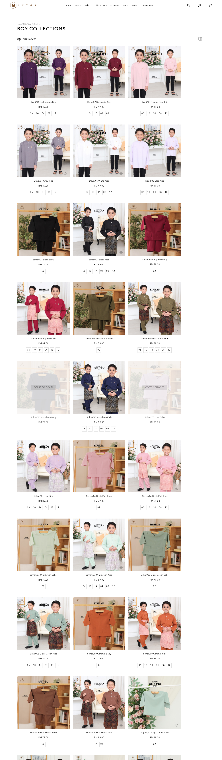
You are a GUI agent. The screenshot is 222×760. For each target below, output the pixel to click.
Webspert (111, 754)
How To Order (103, 738)
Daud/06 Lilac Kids (87, 164)
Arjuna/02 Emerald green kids (87, 586)
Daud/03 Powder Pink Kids (135, 93)
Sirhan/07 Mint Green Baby (135, 375)
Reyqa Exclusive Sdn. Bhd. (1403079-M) (49, 754)
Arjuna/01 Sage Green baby (134, 515)
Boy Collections (34, 24)
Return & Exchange (105, 728)
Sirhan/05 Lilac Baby (134, 304)
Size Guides (101, 733)
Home (19, 24)
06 (27, 105)
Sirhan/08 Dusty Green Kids (87, 445)
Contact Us (101, 742)
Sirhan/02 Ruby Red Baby (39, 234)
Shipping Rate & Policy (107, 718)
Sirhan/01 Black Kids (182, 164)
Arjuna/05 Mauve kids (182, 656)
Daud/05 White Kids (39, 164)
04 (39, 105)
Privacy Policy (67, 733)
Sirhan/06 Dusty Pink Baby (39, 375)
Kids (25, 24)
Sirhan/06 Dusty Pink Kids (87, 375)
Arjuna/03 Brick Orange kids (182, 586)
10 (33, 105)
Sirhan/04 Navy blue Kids (87, 304)
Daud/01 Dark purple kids (39, 93)
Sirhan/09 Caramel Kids (182, 445)
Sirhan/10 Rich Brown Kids (87, 515)
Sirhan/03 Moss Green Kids (182, 234)
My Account (67, 718)
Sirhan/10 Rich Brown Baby (39, 515)
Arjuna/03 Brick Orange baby (134, 586)
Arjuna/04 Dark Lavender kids (87, 656)
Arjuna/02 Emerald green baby (39, 586)
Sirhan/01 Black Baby (135, 164)
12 (50, 105)
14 (179, 175)
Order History (68, 723)
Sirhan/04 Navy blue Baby (39, 304)
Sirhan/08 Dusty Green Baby (39, 445)
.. (122, 681)
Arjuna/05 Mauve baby (135, 656)
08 (45, 105)
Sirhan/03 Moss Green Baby (134, 234)
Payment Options (104, 723)
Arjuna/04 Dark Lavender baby (39, 656)
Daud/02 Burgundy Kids (87, 93)
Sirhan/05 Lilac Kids (182, 304)
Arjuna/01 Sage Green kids (183, 515)
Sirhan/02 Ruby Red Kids (87, 234)
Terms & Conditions (71, 728)
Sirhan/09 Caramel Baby (135, 445)
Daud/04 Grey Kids (182, 93)
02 (134, 175)
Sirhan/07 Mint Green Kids (182, 375)
